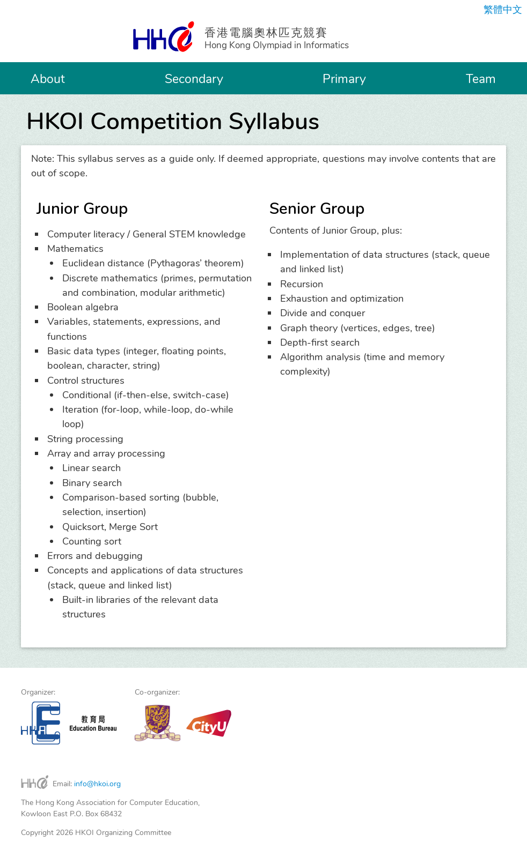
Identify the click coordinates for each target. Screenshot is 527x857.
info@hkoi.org (97, 784)
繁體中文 (503, 9)
